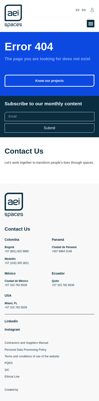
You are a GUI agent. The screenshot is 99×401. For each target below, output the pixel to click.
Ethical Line (12, 376)
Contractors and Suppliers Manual (26, 342)
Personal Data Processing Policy (26, 349)
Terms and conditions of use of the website (32, 356)
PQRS (9, 363)
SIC (7, 370)
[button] (90, 23)
